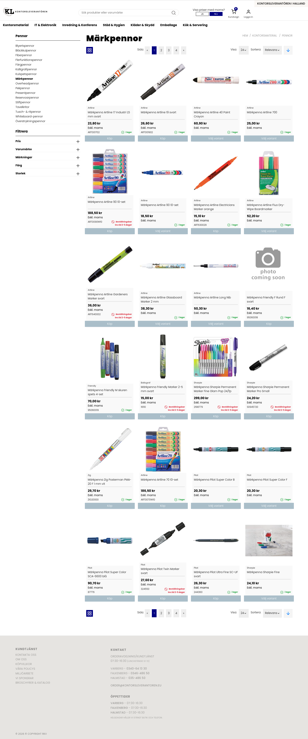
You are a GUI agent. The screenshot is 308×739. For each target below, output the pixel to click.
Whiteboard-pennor (29, 116)
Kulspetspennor (26, 74)
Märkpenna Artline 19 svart (158, 112)
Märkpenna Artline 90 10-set (106, 202)
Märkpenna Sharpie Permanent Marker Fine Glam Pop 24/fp (215, 389)
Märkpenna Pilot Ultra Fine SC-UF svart (216, 574)
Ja (202, 14)
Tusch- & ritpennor (28, 112)
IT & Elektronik (45, 25)
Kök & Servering (195, 25)
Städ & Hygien (114, 25)
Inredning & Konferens (79, 25)
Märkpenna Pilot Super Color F (267, 480)
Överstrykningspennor (30, 121)
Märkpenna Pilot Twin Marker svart (160, 571)
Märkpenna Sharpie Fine (263, 572)
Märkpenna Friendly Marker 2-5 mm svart (162, 389)
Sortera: (256, 49)
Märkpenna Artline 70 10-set (159, 480)
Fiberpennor (24, 55)
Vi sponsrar (25, 678)
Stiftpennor (23, 102)
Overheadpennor (27, 83)
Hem (245, 35)
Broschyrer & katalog (33, 683)
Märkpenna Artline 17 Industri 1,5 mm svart (109, 114)
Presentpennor (25, 93)
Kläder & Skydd (142, 25)
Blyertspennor (25, 46)
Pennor (287, 35)
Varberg (117, 703)
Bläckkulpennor (26, 50)
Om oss (21, 659)
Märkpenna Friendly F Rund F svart (266, 299)
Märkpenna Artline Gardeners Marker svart (108, 296)
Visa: (234, 49)
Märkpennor (24, 79)
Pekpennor (23, 88)
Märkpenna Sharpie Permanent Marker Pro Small (268, 389)
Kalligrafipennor (26, 69)
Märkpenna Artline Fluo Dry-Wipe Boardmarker (265, 207)
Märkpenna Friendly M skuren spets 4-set (107, 392)
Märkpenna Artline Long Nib (212, 297)
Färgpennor (23, 65)
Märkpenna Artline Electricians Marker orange (214, 207)
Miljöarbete (24, 673)
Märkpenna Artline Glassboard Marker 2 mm (161, 299)
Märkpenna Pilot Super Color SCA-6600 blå (107, 574)
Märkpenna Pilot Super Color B (214, 480)
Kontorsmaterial (16, 25)
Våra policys (25, 669)
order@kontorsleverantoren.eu (136, 685)
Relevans (272, 50)
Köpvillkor (24, 664)
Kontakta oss (26, 655)
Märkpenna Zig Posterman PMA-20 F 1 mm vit (109, 482)
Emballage (168, 25)
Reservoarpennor (27, 98)
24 (244, 50)
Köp (109, 138)
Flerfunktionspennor (29, 60)
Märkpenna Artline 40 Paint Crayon (212, 114)
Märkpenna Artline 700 (262, 112)
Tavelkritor (22, 107)
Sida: (140, 49)
